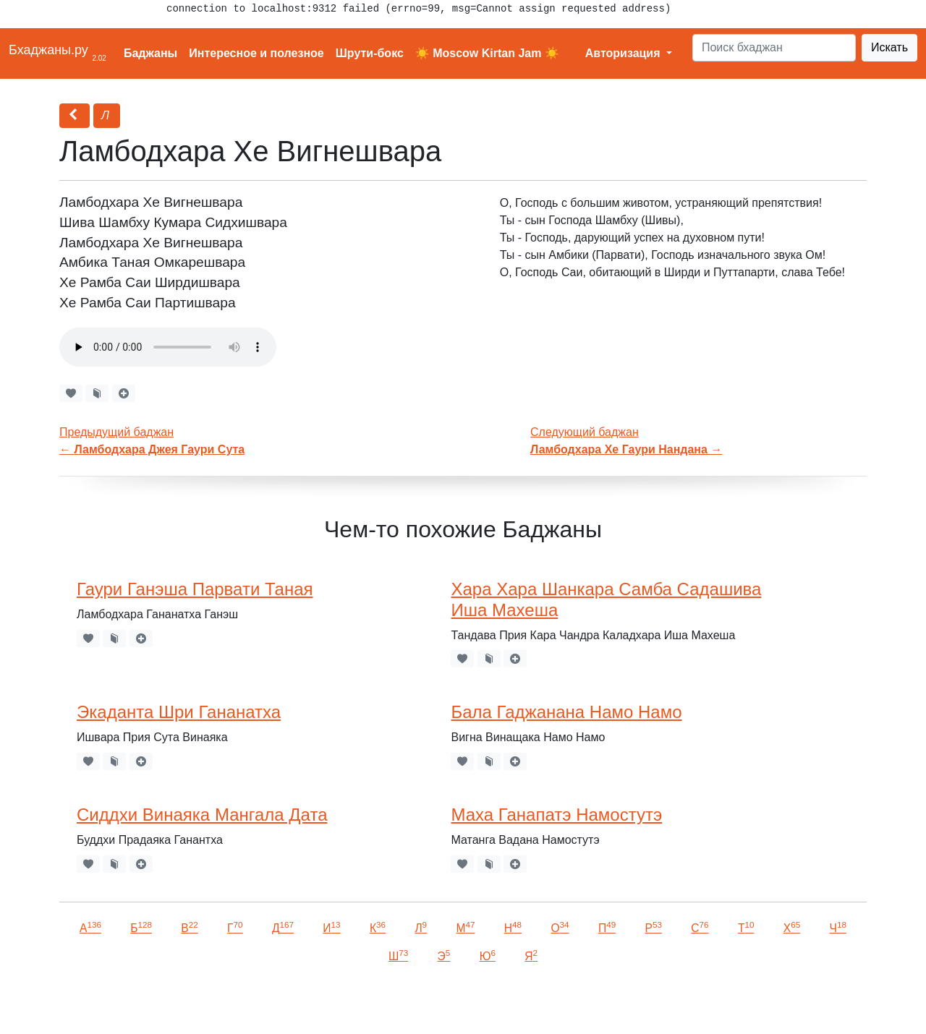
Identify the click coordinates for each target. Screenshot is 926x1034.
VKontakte (177, 1002)
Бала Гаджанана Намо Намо (566, 712)
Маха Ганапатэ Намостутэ (556, 814)
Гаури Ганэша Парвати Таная (195, 589)
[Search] (774, 47)
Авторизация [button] (624, 53)
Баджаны (150, 53)
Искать (889, 47)
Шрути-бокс (370, 53)
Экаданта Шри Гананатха (179, 712)
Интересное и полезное (256, 53)
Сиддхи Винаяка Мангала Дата (202, 814)
